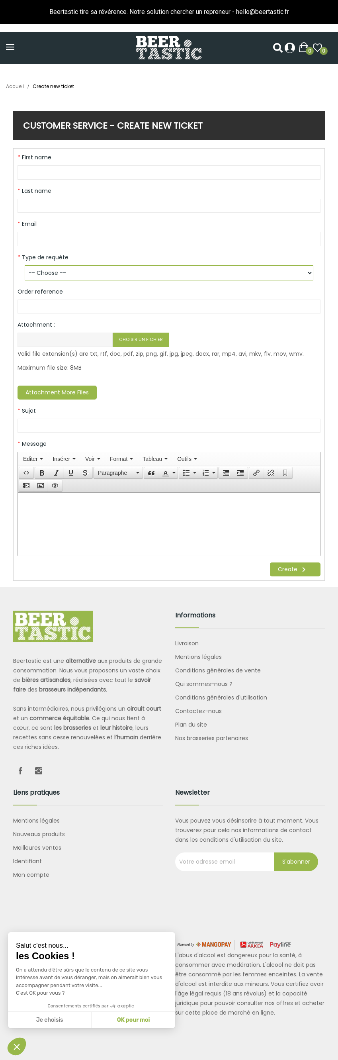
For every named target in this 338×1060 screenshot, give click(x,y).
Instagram (38, 771)
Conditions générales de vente (218, 670)
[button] (26, 473)
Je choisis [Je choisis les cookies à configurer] (49, 1020)
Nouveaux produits (39, 834)
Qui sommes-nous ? (203, 684)
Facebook (20, 771)
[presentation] (33, 458)
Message (33, 444)
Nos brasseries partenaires (211, 738)
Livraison (187, 643)
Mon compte (31, 875)
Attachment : (36, 325)
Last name (35, 191)
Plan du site (191, 725)
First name (35, 157)
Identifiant (27, 861)
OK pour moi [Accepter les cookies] (133, 1020)
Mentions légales (198, 657)
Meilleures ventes (37, 848)
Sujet (28, 411)
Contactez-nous (198, 711)
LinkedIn (57, 771)
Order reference (40, 292)
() (317, 48)
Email (28, 224)
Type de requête (44, 257)
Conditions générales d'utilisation (221, 697)
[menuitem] (33, 459)
